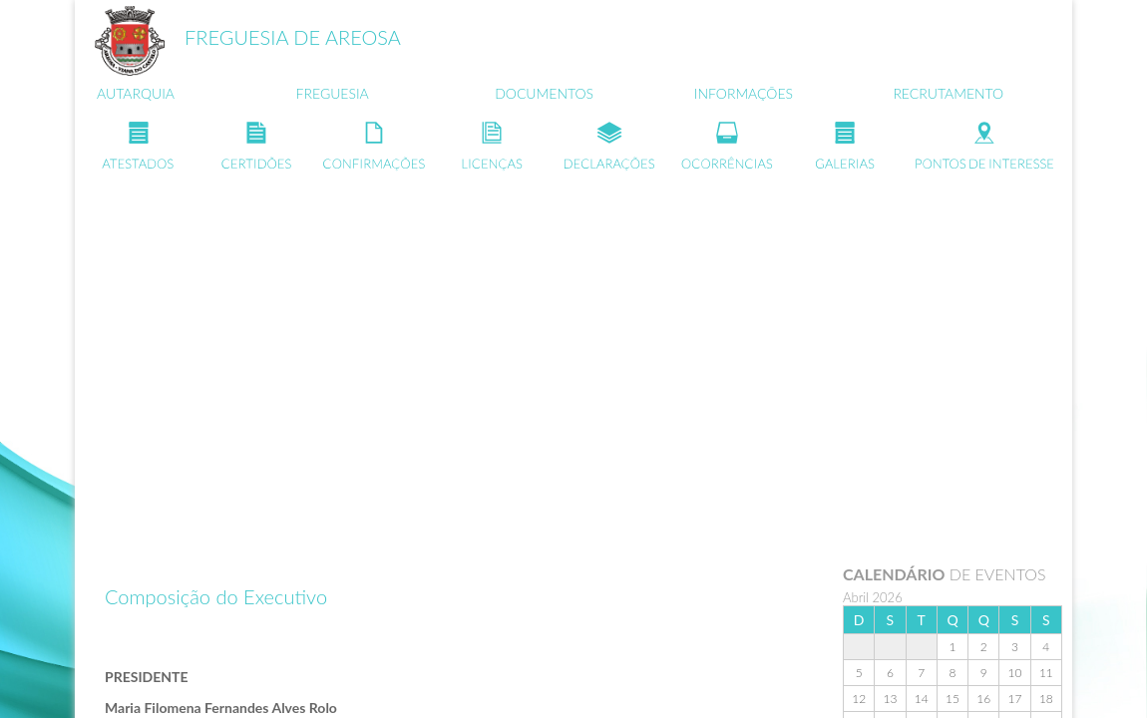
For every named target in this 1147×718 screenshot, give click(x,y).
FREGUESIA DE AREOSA (293, 37)
